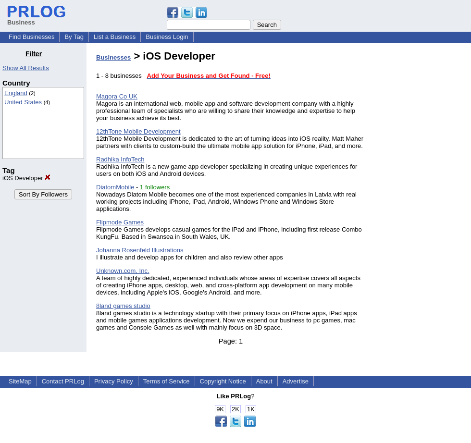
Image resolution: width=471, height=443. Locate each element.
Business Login (167, 36)
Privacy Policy (113, 381)
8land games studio (123, 305)
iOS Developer (26, 178)
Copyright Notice (223, 381)
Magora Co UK (116, 96)
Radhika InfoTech (120, 159)
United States (23, 102)
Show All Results (25, 68)
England (15, 93)
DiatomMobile (115, 187)
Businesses (113, 57)
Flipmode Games (120, 222)
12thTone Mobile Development (138, 131)
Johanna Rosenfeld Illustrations (139, 250)
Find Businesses (31, 36)
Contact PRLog (63, 381)
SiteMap (20, 381)
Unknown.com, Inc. (122, 270)
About (264, 381)
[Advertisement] (422, 194)
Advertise (296, 381)
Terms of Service (166, 381)
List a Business (115, 36)
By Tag (74, 36)
